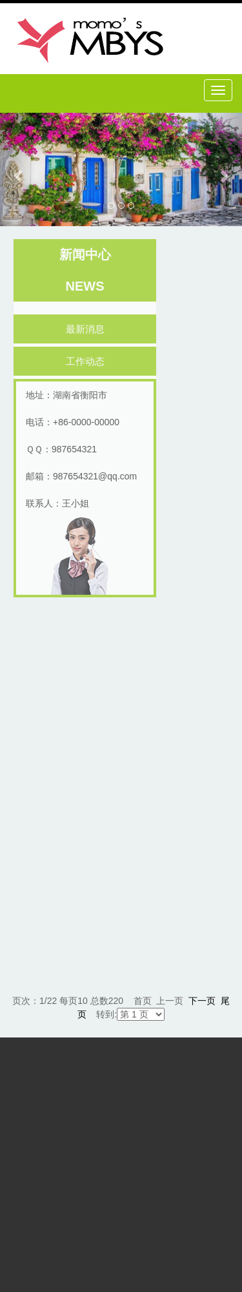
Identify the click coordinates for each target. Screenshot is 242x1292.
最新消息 (87, 328)
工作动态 (87, 361)
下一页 (202, 1001)
